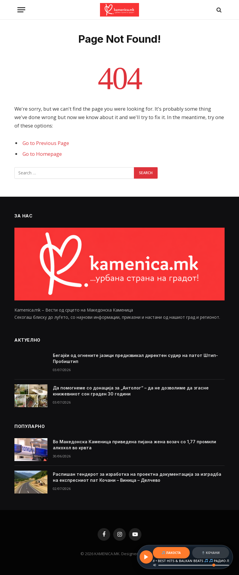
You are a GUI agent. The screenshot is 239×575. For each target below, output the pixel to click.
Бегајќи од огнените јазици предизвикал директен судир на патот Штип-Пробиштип (135, 358)
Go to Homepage (42, 153)
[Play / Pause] (146, 557)
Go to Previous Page (46, 143)
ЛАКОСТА (171, 553)
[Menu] (21, 10)
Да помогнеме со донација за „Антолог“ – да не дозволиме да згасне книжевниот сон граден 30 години (131, 390)
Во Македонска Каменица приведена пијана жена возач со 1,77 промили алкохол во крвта (134, 444)
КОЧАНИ (211, 553)
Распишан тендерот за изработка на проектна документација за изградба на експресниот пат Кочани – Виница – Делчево (137, 477)
